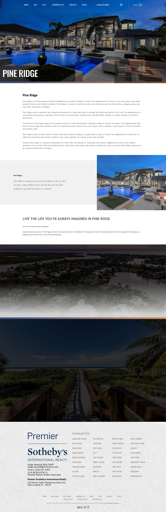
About (92, 496)
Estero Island (79, 476)
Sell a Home (67, 496)
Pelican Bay (117, 462)
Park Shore (117, 458)
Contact (73, 5)
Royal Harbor (136, 439)
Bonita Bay (77, 448)
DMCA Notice (68, 499)
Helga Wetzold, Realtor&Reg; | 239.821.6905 (104, 4)
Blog (100, 496)
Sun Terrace (136, 453)
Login (119, 496)
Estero (76, 472)
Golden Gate (98, 439)
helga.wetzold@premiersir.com (43, 466)
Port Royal (117, 472)
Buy (35, 5)
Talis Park (135, 458)
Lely (95, 453)
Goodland (97, 444)
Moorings (97, 467)
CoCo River (77, 462)
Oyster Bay (117, 453)
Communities (58, 5)
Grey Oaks (97, 448)
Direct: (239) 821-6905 (39, 469)
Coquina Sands (79, 467)
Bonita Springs (79, 458)
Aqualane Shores (80, 439)
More (84, 5)
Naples (96, 472)
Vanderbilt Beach (138, 462)
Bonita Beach (78, 453)
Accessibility (97, 499)
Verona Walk (136, 467)
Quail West (117, 476)
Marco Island (99, 462)
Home (26, 5)
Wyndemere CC (137, 476)
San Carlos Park (138, 444)
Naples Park (118, 439)
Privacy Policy (82, 499)
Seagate (134, 448)
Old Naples (117, 448)
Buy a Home (55, 496)
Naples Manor (99, 476)
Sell (45, 5)
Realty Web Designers (112, 503)
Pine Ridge (117, 467)
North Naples (118, 444)
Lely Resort (98, 458)
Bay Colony (77, 444)
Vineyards (135, 472)
